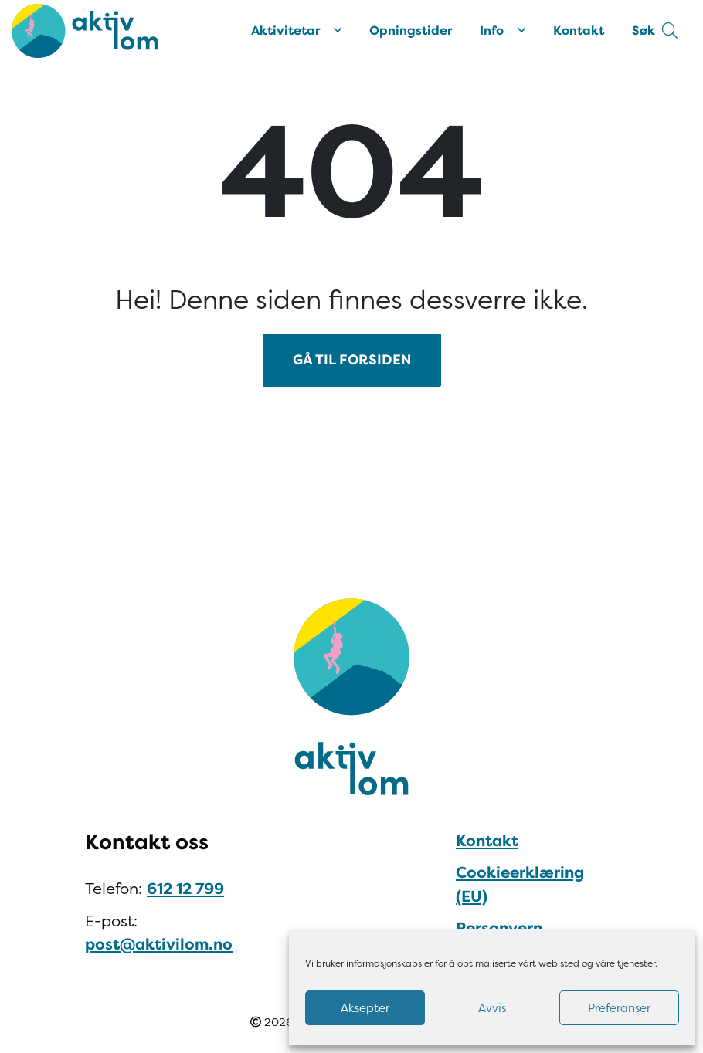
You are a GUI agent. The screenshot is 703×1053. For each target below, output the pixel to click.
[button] (654, 31)
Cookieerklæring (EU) (520, 884)
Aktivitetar (296, 30)
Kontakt (578, 30)
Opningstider (410, 30)
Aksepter (365, 1008)
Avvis (492, 1008)
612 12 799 (185, 889)
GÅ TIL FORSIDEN (352, 359)
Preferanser (619, 1008)
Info (502, 30)
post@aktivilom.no (159, 944)
